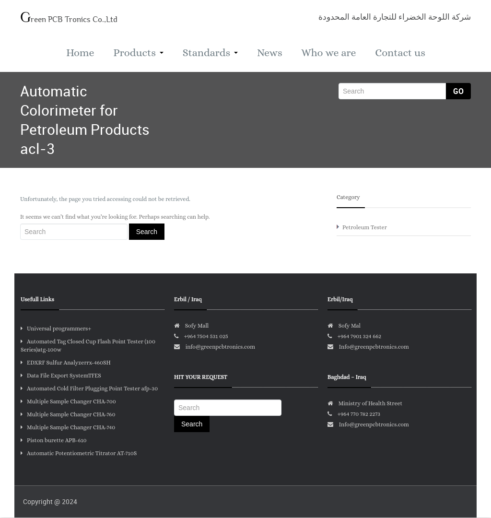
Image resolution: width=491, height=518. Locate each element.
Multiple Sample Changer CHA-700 (68, 402)
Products (137, 53)
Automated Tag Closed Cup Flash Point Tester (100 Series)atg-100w (88, 346)
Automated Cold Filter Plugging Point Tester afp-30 (89, 389)
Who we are (329, 53)
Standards (210, 53)
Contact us (402, 53)
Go (458, 91)
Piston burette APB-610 (54, 440)
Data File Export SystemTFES (61, 376)
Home (79, 53)
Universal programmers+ (56, 329)
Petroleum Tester (364, 227)
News (270, 53)
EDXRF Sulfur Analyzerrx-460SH (66, 363)
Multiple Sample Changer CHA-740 (68, 427)
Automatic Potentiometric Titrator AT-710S (79, 453)
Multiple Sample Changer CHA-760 (68, 415)
